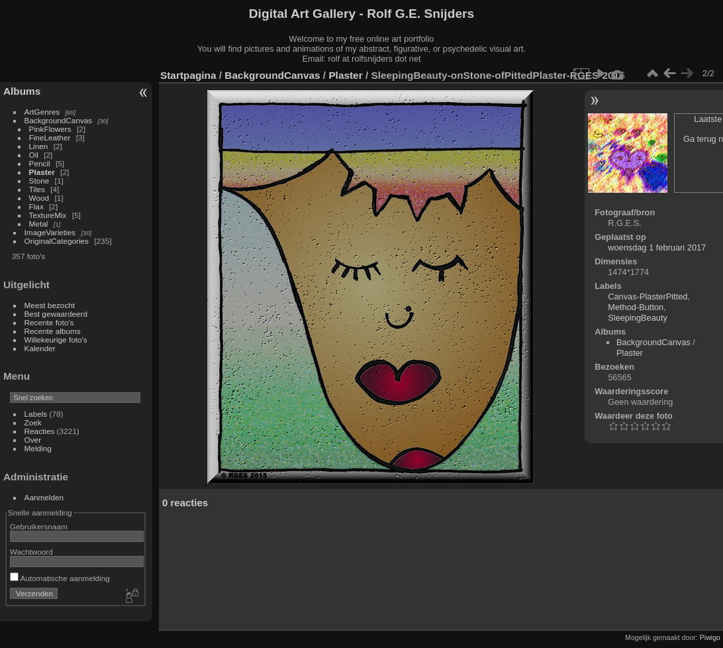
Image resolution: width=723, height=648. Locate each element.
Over (33, 439)
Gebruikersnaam (39, 526)
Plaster (42, 172)
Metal (38, 223)
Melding (38, 448)
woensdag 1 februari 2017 (657, 247)
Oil (33, 154)
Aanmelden (44, 497)
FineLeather (50, 137)
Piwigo (710, 637)
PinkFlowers (50, 129)
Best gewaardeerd (56, 313)
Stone (39, 180)
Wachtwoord (31, 551)
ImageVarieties (50, 232)
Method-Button (635, 307)
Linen (38, 146)
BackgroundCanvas (58, 120)
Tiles (37, 189)
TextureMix (48, 215)
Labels (36, 413)
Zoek (33, 422)
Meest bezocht (49, 305)
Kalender (40, 348)
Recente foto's (49, 322)
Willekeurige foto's (55, 339)
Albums (21, 91)
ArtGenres (42, 111)
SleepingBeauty (637, 318)
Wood (39, 197)
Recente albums (52, 331)
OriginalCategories (56, 241)
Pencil (39, 163)
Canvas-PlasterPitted (647, 296)
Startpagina (188, 75)
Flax (36, 206)
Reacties (39, 431)
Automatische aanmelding (60, 578)
